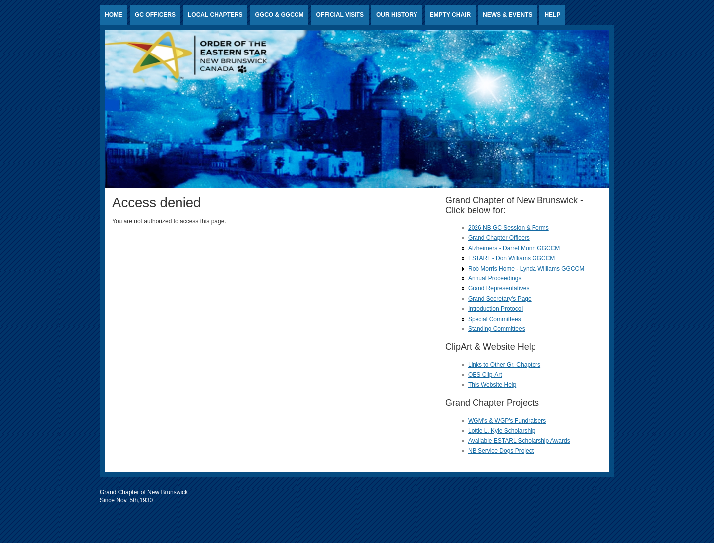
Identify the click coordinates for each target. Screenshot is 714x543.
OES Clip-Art (485, 374)
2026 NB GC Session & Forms (508, 227)
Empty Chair (450, 14)
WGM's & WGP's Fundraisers (507, 420)
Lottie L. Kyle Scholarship (501, 430)
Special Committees (494, 319)
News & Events (507, 14)
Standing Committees (496, 329)
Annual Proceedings (494, 278)
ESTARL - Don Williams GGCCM (511, 258)
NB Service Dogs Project (501, 450)
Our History (396, 14)
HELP (552, 14)
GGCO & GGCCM (279, 14)
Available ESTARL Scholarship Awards (519, 440)
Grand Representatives (498, 288)
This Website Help (492, 384)
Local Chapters (215, 14)
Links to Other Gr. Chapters (504, 364)
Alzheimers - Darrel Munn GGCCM (514, 248)
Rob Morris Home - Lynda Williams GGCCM (526, 268)
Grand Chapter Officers (499, 237)
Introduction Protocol (495, 308)
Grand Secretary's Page (500, 298)
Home (113, 14)
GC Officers (155, 14)
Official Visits (339, 14)
